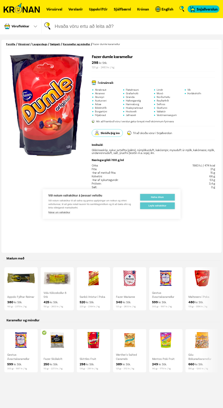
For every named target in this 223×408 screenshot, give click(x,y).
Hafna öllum (157, 197)
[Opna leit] (182, 9)
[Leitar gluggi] (109, 26)
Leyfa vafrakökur (157, 205)
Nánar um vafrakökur (59, 212)
